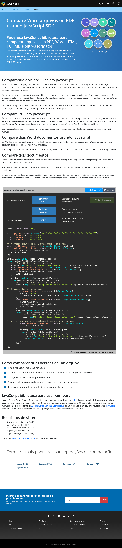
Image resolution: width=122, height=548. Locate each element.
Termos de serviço (65, 544)
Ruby (94, 33)
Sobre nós (104, 528)
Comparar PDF (69, 464)
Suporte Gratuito (45, 525)
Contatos (73, 544)
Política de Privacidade (52, 544)
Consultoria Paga (15, 528)
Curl (108, 43)
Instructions (111, 405)
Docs (10, 525)
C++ (111, 22)
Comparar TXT (93, 464)
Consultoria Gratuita (77, 525)
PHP (86, 33)
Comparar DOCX (21, 464)
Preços (102, 521)
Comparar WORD (21, 468)
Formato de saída (15, 220)
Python (85, 22)
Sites (71, 528)
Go (88, 43)
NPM (75, 400)
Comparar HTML (45, 464)
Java (94, 22)
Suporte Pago (105, 525)
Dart (98, 43)
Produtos (42, 521)
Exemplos (109, 190)
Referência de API (93, 189)
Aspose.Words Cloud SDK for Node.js (47, 405)
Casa (10, 521)
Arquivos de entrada (16, 200)
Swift (111, 33)
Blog (41, 528)
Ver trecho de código (98, 51)
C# (103, 22)
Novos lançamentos (77, 521)
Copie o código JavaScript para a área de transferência (94, 352)
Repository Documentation (24, 438)
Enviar (104, 500)
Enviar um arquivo (43, 200)
